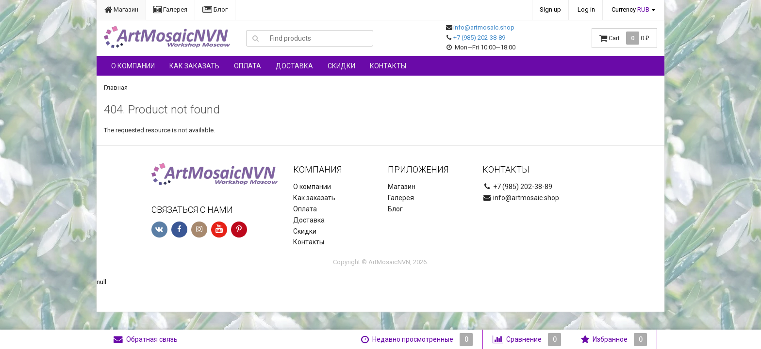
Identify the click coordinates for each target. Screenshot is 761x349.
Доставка (294, 66)
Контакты (388, 66)
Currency (630, 9)
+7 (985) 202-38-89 (479, 37)
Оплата (247, 66)
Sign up (550, 9)
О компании (133, 66)
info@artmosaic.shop (483, 27)
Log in (586, 9)
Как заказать (194, 66)
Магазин (121, 9)
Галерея (170, 9)
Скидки (341, 66)
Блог (215, 9)
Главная (116, 87)
